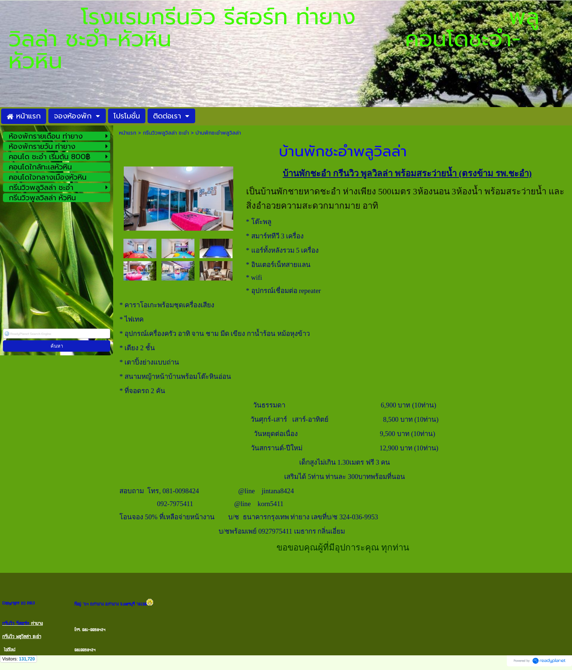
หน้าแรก (127, 133)
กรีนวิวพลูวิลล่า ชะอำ (166, 133)
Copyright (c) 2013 (18, 603)
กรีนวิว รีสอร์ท (15, 623)
